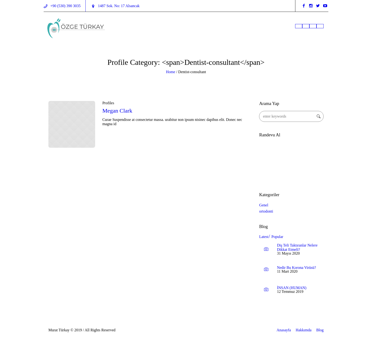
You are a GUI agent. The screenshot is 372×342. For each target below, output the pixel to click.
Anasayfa (284, 330)
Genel (263, 205)
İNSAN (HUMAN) (291, 288)
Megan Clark (117, 111)
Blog (320, 330)
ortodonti (266, 211)
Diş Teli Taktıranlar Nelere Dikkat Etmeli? (297, 247)
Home (170, 72)
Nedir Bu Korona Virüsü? (296, 268)
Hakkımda (304, 330)
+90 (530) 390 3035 (65, 6)
